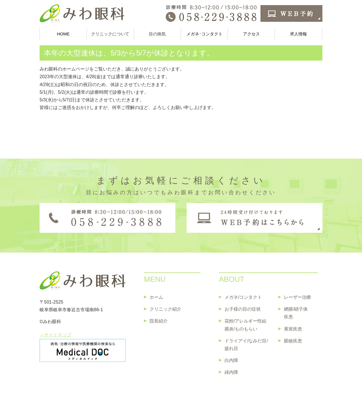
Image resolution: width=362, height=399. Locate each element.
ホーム (156, 297)
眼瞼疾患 (293, 340)
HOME (63, 33)
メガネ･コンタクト (204, 33)
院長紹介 (159, 321)
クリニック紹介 (165, 309)
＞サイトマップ (55, 334)
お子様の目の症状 (243, 309)
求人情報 (298, 33)
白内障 (231, 360)
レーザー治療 (297, 297)
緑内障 (231, 372)
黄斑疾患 (293, 329)
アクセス (251, 33)
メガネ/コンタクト (243, 297)
